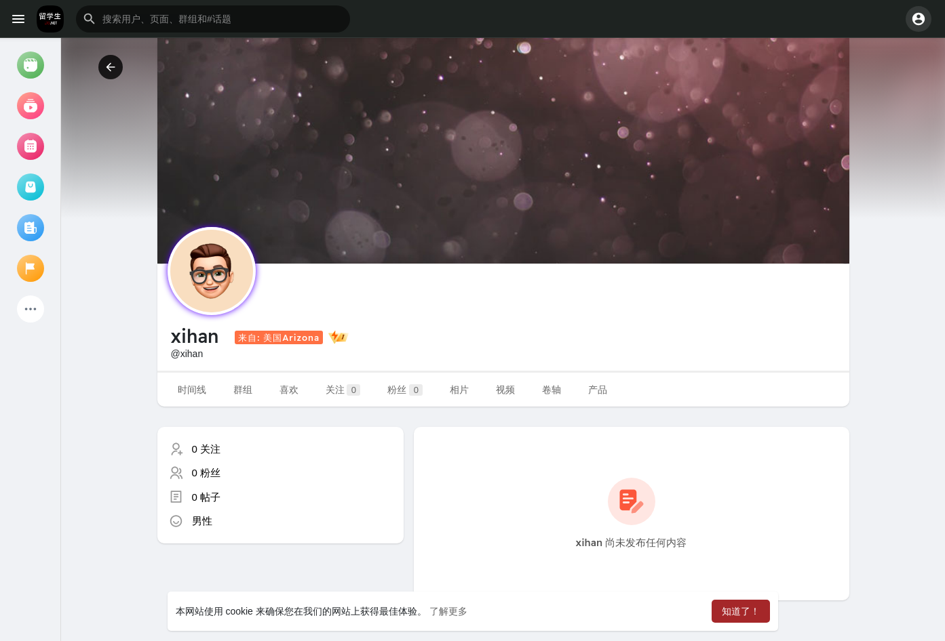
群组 (242, 389)
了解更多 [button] (448, 611)
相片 (459, 389)
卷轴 (551, 389)
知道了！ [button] (741, 611)
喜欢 (288, 389)
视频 (505, 389)
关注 (343, 390)
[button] (213, 19)
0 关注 (206, 449)
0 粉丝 (206, 472)
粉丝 (405, 390)
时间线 (192, 389)
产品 (597, 389)
